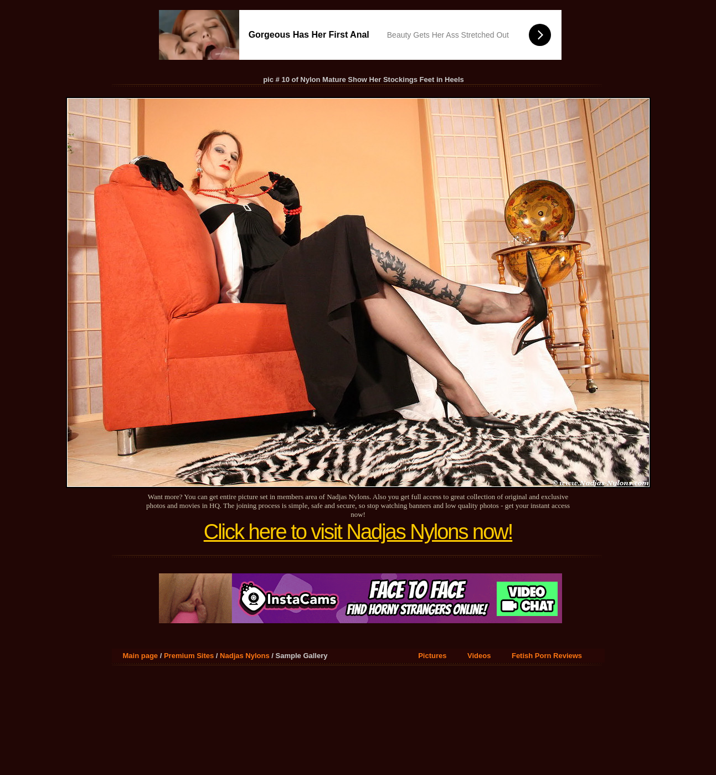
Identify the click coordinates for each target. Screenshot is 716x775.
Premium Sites (189, 655)
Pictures (432, 655)
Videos (479, 655)
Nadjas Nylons (245, 655)
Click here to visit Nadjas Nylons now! (358, 531)
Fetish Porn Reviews (547, 655)
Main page (140, 655)
